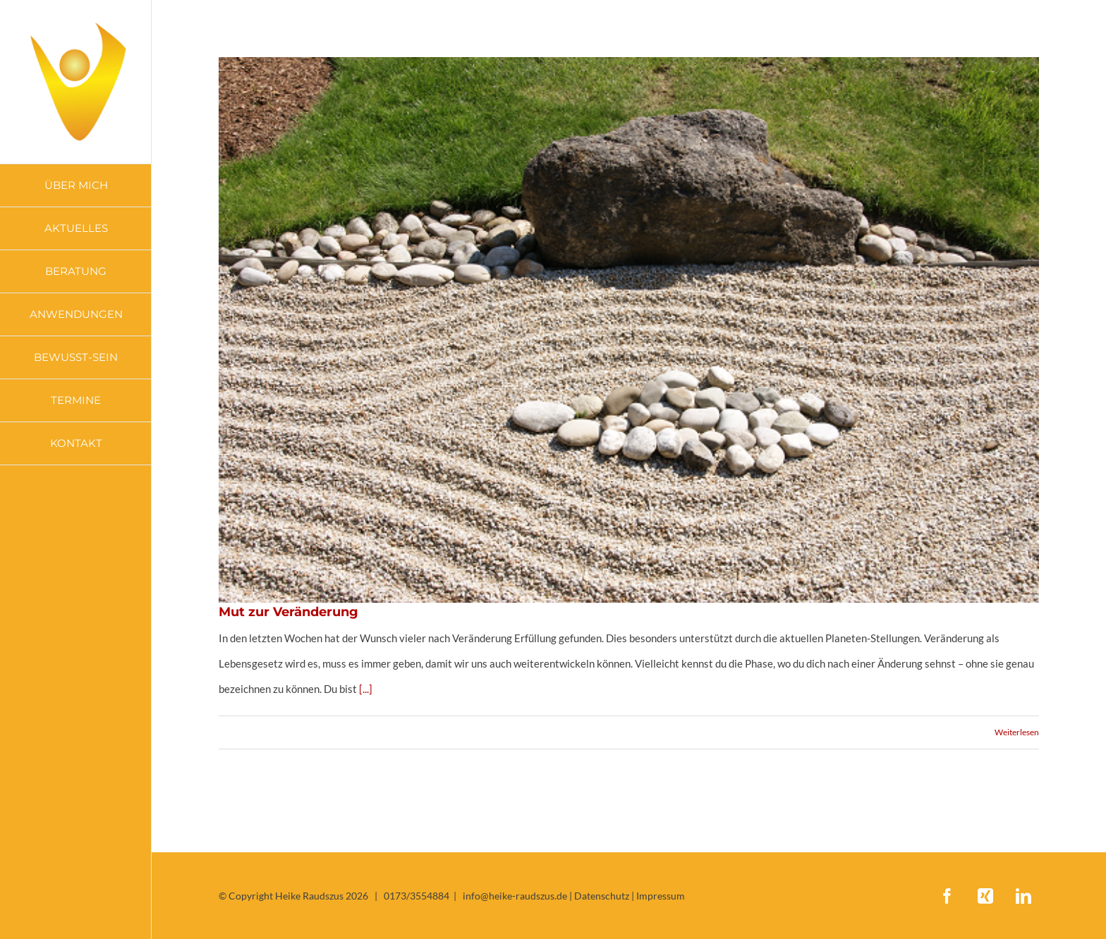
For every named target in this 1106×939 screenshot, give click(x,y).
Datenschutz (601, 896)
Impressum (660, 896)
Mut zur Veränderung (288, 612)
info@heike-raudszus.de (515, 896)
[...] (365, 688)
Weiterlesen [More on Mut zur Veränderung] (1017, 732)
